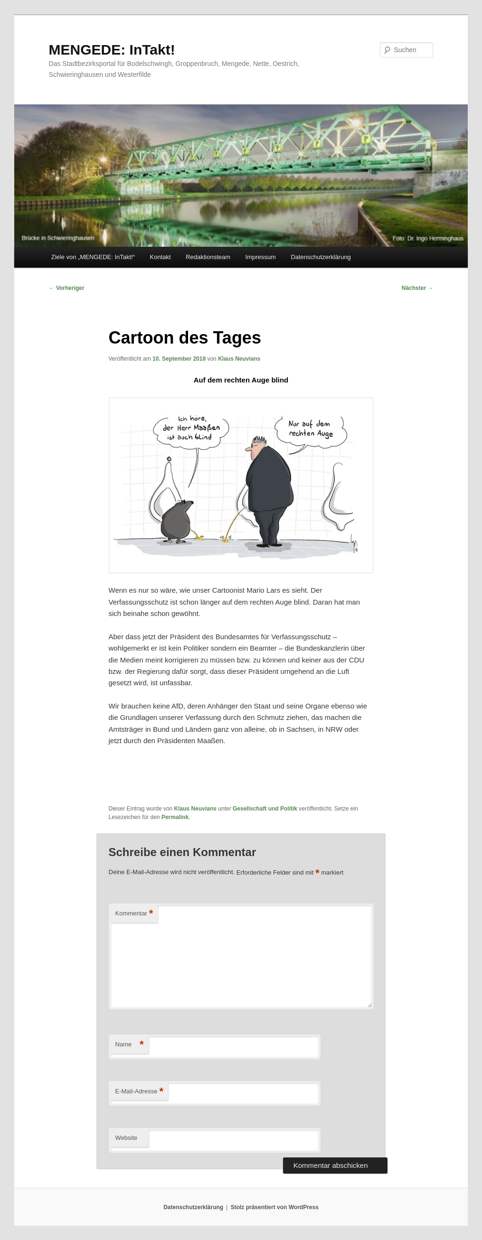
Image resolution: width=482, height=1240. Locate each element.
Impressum (261, 257)
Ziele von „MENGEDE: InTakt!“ (93, 257)
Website (126, 1137)
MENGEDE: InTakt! (112, 49)
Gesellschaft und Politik (265, 808)
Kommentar (134, 914)
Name (129, 1045)
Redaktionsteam (208, 257)
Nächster (418, 288)
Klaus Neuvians (239, 358)
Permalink (175, 817)
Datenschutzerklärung (320, 257)
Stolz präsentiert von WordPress (275, 1207)
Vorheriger (67, 288)
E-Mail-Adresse (139, 1092)
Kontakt (160, 257)
